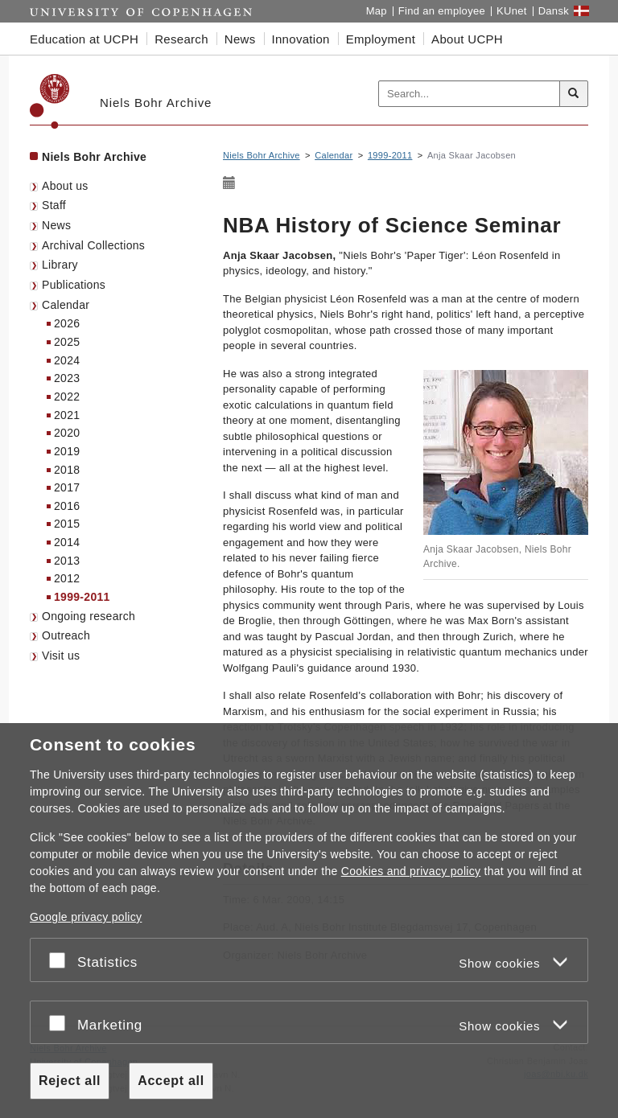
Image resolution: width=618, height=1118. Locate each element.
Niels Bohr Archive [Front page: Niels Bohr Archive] (94, 156)
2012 (67, 578)
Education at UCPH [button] (84, 39)
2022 (67, 396)
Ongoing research (88, 616)
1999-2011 (82, 596)
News (56, 225)
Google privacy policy (86, 916)
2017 (67, 487)
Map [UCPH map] (376, 11)
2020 (67, 432)
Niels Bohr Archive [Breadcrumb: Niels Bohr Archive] (261, 155)
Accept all (171, 1080)
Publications (73, 284)
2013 (67, 560)
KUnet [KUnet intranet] (511, 11)
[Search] (573, 94)
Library (60, 264)
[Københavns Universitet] (50, 101)
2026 (67, 323)
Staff (54, 205)
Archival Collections (93, 245)
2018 (67, 469)
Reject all (70, 1080)
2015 (67, 523)
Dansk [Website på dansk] (553, 11)
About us (65, 185)
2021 (67, 415)
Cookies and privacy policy (411, 871)
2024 (67, 360)
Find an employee (441, 11)
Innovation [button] (301, 39)
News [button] (240, 39)
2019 (67, 451)
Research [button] (181, 39)
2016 (67, 505)
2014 (67, 542)
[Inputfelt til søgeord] (469, 94)
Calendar (65, 304)
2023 (67, 378)
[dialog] (309, 920)
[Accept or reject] (61, 960)
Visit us (61, 655)
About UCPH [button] (467, 39)
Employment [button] (380, 39)
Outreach (66, 635)
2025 (67, 341)
